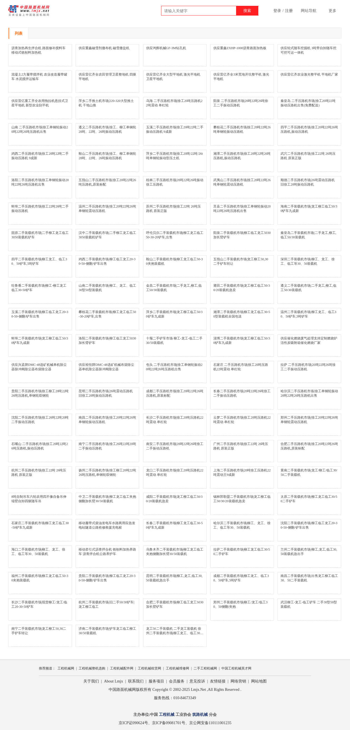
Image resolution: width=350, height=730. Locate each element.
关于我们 (91, 681)
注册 (289, 11)
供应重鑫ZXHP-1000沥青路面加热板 (239, 48)
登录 (277, 11)
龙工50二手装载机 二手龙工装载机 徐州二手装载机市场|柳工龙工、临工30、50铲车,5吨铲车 (174, 633)
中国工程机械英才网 (236, 668)
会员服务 (176, 681)
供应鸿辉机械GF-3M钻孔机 (166, 48)
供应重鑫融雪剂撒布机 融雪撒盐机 (104, 48)
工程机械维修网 (177, 668)
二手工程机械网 (205, 668)
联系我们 (136, 681)
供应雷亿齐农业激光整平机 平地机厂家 (309, 74)
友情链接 (218, 681)
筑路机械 (200, 714)
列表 (18, 33)
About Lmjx (113, 681)
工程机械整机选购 (92, 668)
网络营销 (238, 681)
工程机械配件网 (121, 668)
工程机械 (166, 714)
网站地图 (259, 681)
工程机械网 (66, 668)
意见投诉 (197, 681)
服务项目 (156, 681)
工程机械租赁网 (149, 668)
